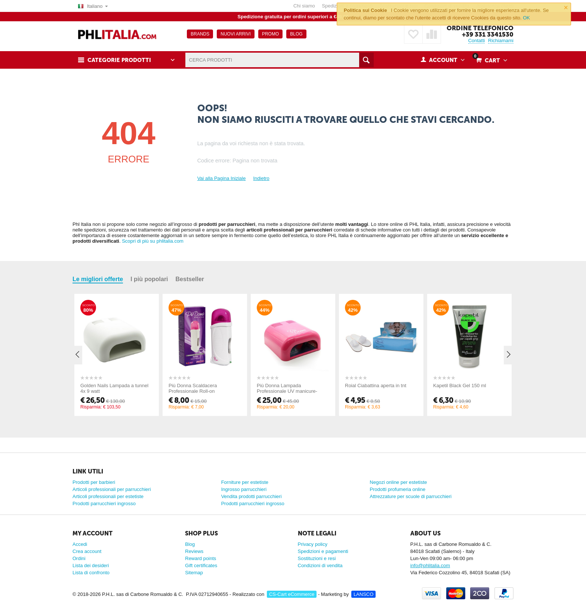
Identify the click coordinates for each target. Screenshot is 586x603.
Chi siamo (304, 6)
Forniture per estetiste (244, 482)
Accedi (80, 544)
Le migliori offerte (98, 279)
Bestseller (190, 279)
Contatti (476, 40)
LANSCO (363, 594)
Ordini (79, 558)
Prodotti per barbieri (94, 482)
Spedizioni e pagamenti (323, 551)
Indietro (261, 178)
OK (526, 18)
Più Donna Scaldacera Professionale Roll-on (193, 388)
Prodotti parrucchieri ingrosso (104, 503)
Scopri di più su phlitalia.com (152, 241)
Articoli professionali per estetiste (108, 496)
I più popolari (149, 279)
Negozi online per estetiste (398, 482)
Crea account (87, 551)
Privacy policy (312, 544)
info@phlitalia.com (430, 565)
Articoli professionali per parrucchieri (112, 489)
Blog (190, 544)
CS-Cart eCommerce (291, 594)
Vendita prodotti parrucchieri (251, 496)
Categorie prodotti (119, 60)
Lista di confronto (91, 572)
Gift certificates (201, 565)
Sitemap (194, 572)
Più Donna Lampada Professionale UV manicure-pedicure (287, 391)
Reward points (200, 558)
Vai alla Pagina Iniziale (221, 178)
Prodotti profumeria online (397, 489)
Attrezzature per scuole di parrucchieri (410, 496)
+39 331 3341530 (487, 34)
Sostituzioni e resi (317, 558)
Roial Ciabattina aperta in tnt (375, 385)
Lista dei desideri (91, 565)
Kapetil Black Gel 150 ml (459, 385)
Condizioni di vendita (320, 565)
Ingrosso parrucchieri (243, 489)
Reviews (194, 551)
